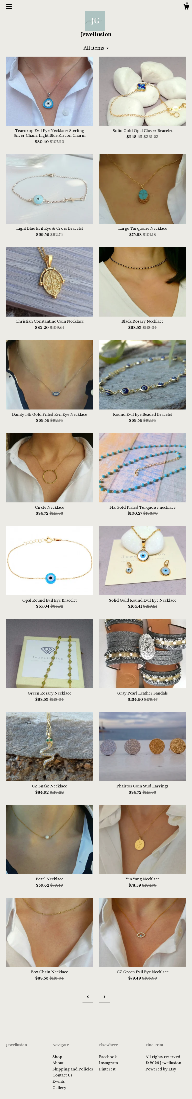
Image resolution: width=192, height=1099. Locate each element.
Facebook (108, 1057)
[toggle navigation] (9, 6)
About (58, 1063)
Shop (57, 1057)
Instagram (108, 1063)
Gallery (59, 1087)
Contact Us (62, 1075)
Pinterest (107, 1069)
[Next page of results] (104, 997)
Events (58, 1081)
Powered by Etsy (161, 1069)
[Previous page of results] (87, 997)
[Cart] (186, 7)
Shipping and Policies (72, 1069)
